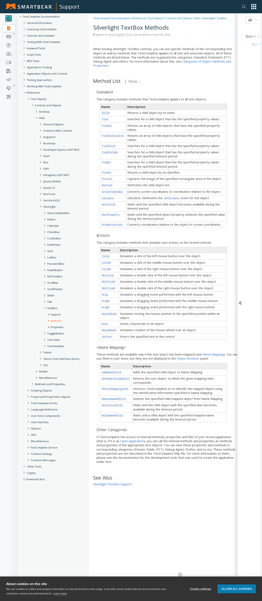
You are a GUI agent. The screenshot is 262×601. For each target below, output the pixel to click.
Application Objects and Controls (47, 73)
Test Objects (38, 99)
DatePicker (54, 245)
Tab (49, 302)
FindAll (107, 125)
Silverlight (49, 207)
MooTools (49, 194)
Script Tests (34, 54)
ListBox (51, 257)
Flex (45, 162)
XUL (45, 365)
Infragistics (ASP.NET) (56, 175)
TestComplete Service (43, 447)
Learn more (60, 593)
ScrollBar (52, 283)
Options (36, 428)
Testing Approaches (39, 80)
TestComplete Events (44, 403)
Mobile (43, 371)
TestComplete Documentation (41, 16)
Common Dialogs (41, 454)
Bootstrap (49, 143)
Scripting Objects (41, 390)
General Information (39, 23)
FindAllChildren (113, 135)
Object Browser (188, 358)
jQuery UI (49, 187)
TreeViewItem (55, 346)
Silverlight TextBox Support (112, 484)
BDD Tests (33, 61)
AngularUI (49, 137)
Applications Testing (39, 67)
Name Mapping (213, 354)
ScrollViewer (55, 289)
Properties (57, 327)
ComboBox (54, 238)
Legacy (31, 473)
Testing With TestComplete (43, 42)
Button (51, 219)
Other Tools (34, 466)
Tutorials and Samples (41, 35)
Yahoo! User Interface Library (61, 359)
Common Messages (43, 460)
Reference (33, 92)
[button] (253, 6)
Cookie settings (200, 588)
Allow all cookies (236, 588)
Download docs (35, 479)
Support (69, 6)
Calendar (53, 226)
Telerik (47, 352)
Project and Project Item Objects (50, 397)
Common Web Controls (57, 130)
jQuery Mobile (52, 181)
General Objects (53, 124)
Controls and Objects (48, 105)
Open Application (132, 441)
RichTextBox (54, 276)
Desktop (44, 111)
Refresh (107, 185)
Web (42, 118)
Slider (50, 295)
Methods (56, 321)
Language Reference (44, 409)
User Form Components (45, 416)
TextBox (52, 308)
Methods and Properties (50, 384)
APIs (33, 435)
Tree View (53, 340)
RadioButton (55, 270)
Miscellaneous (48, 378)
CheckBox (53, 232)
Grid (50, 251)
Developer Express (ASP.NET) (61, 149)
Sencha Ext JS (51, 200)
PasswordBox (55, 264)
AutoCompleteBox (58, 213)
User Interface (40, 422)
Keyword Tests (36, 48)
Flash (46, 156)
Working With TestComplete (44, 86)
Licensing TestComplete (42, 29)
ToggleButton (55, 333)
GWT (46, 168)
